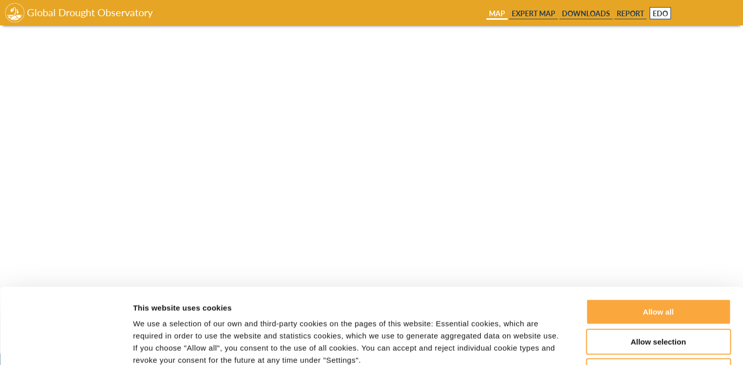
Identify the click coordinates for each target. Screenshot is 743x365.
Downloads (586, 13)
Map (497, 13)
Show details (532, 345)
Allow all (658, 241)
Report (630, 13)
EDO (660, 13)
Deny (658, 300)
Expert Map (533, 13)
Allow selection (658, 271)
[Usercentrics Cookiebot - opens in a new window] (65, 345)
